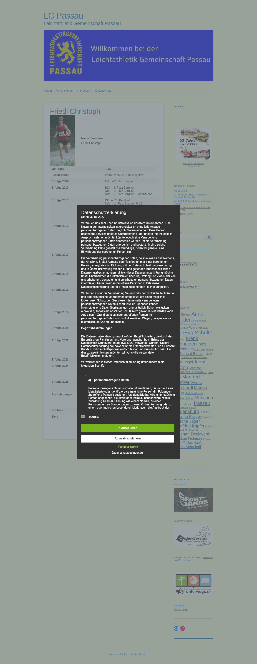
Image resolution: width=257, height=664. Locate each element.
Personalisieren (128, 446)
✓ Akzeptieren (127, 427)
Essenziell (90, 417)
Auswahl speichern (128, 438)
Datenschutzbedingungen (128, 452)
